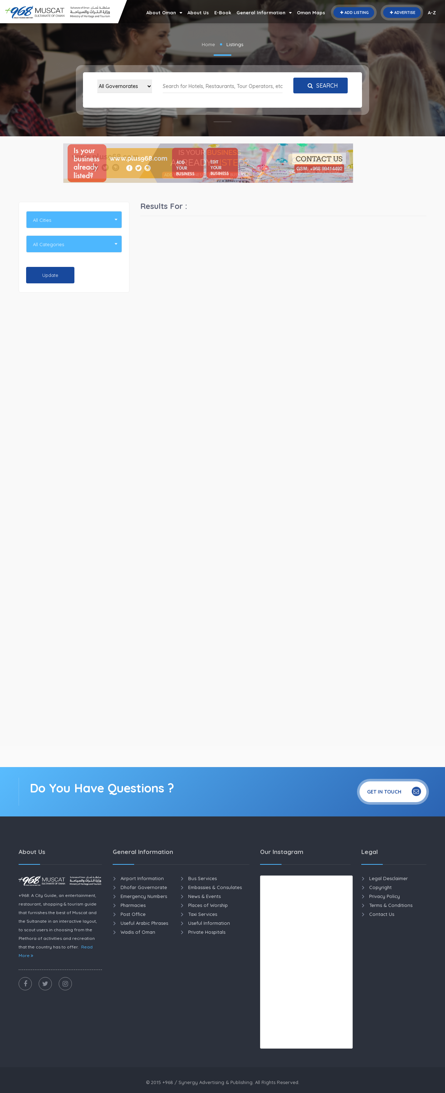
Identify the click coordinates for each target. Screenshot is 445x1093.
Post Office (133, 914)
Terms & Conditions (390, 905)
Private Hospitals (206, 932)
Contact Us (381, 914)
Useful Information (209, 923)
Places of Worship (208, 905)
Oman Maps (311, 12)
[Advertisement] (74, 407)
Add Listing (354, 12)
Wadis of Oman (138, 932)
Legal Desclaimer (388, 878)
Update (50, 275)
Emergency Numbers (144, 896)
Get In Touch (394, 791)
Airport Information (142, 878)
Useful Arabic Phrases (144, 923)
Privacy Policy (384, 896)
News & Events (204, 896)
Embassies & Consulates (215, 887)
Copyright (380, 887)
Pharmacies (133, 905)
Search (321, 85)
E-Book (222, 12)
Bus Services (202, 878)
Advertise (401, 12)
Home (208, 44)
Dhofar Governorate (144, 887)
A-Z (432, 12)
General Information (264, 12)
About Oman (164, 12)
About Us (198, 12)
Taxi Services (202, 914)
